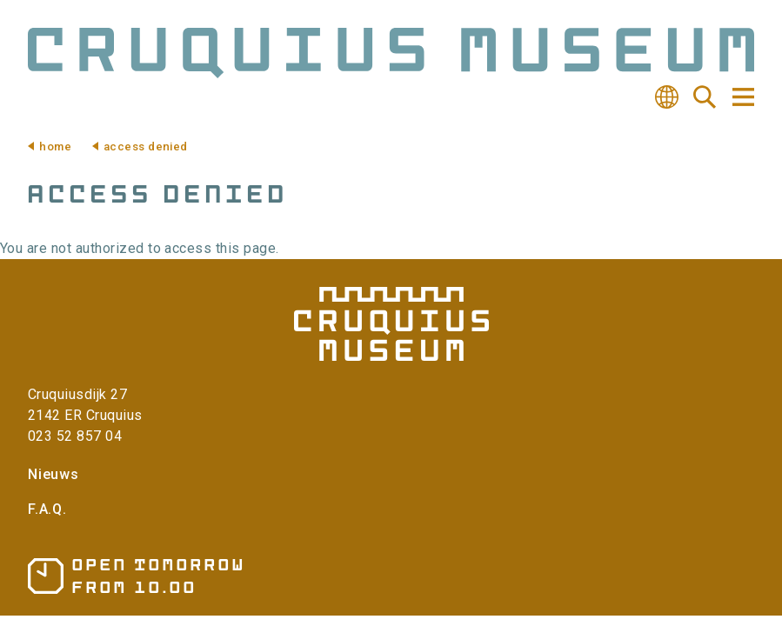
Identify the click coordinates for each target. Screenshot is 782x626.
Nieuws (53, 474)
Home (55, 146)
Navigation (742, 97)
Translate (666, 97)
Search (704, 97)
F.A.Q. (47, 509)
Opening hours (135, 576)
